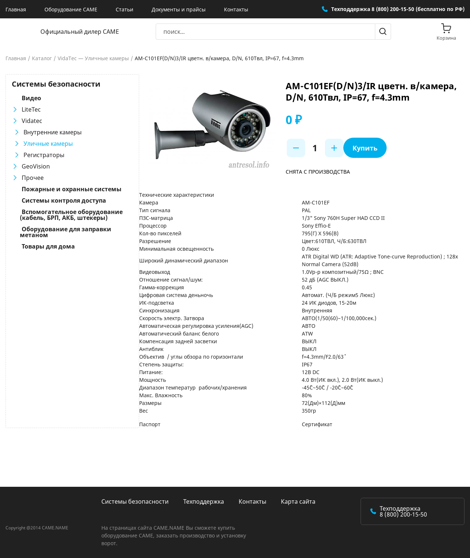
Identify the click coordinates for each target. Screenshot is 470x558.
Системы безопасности (135, 501)
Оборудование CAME (70, 9)
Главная (16, 9)
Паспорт (148, 424)
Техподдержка (203, 501)
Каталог (42, 58)
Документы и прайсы (179, 9)
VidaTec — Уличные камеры (93, 58)
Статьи (124, 9)
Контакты (236, 9)
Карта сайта (298, 501)
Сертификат (316, 424)
